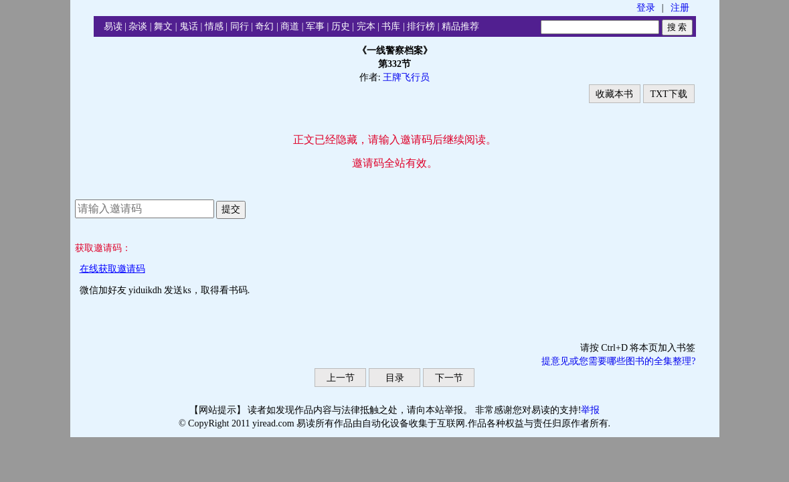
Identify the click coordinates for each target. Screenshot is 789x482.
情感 (214, 26)
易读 (113, 26)
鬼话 (188, 26)
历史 (340, 26)
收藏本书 (614, 94)
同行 (239, 26)
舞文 (163, 26)
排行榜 (421, 26)
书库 (390, 26)
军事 (315, 26)
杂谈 (137, 26)
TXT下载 (668, 94)
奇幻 (264, 26)
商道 (289, 26)
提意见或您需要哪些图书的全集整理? (618, 361)
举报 (590, 410)
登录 (645, 8)
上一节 (341, 378)
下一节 (449, 378)
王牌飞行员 (406, 77)
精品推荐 (460, 26)
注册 (680, 8)
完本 (366, 26)
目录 (394, 378)
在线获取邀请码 (112, 269)
